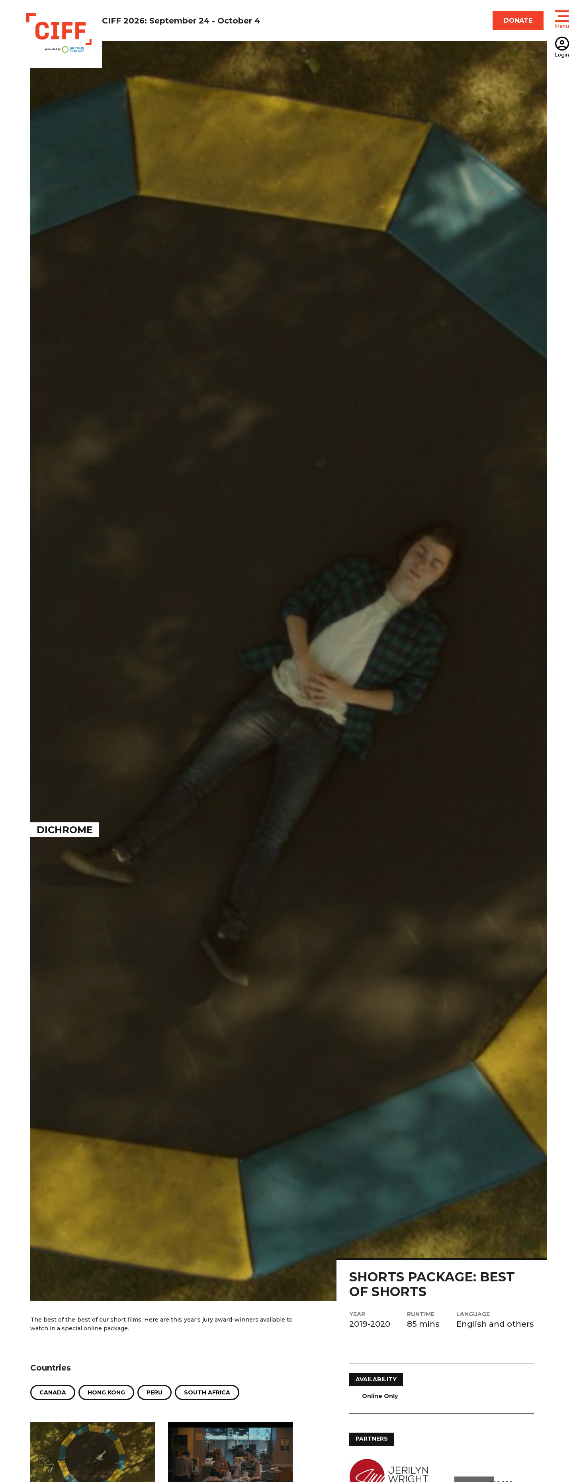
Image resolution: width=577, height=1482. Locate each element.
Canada (52, 1392)
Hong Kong (106, 1392)
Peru (154, 1392)
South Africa (207, 1392)
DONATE (518, 20)
